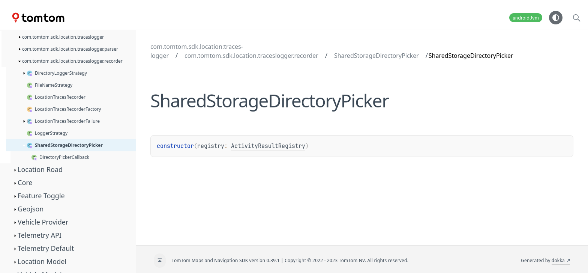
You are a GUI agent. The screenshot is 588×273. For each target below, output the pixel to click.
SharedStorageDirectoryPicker (376, 55)
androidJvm (526, 18)
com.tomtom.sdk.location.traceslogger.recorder (251, 55)
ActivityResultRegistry (268, 146)
